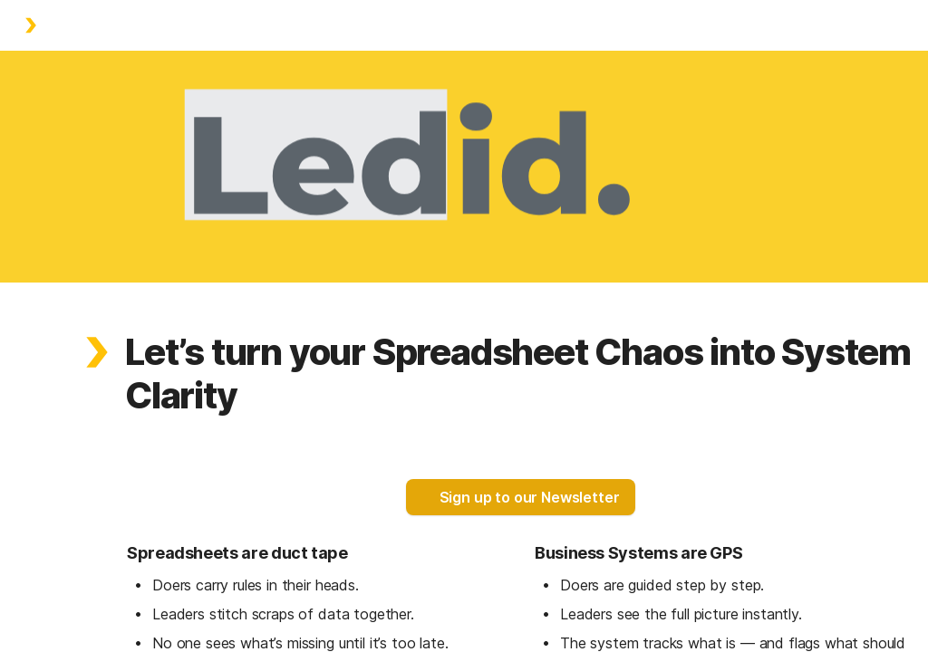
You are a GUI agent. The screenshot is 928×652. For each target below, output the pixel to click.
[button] (97, 352)
